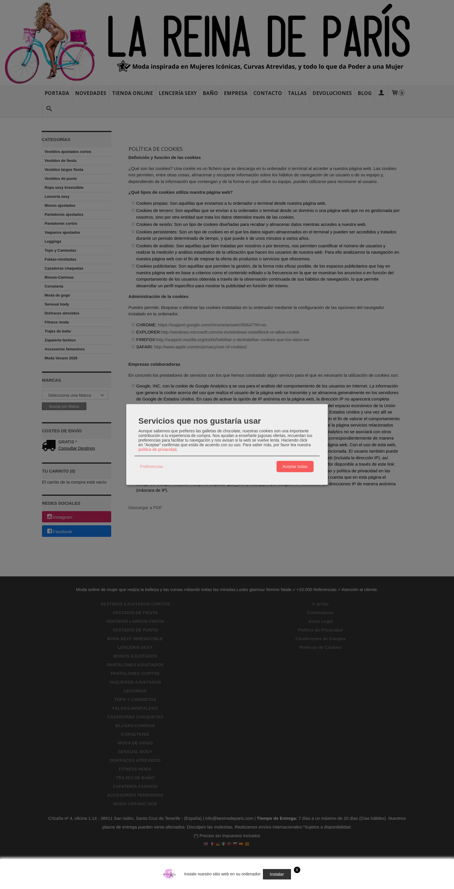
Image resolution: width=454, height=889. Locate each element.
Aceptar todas (295, 466)
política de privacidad (157, 449)
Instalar (277, 874)
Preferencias (151, 466)
